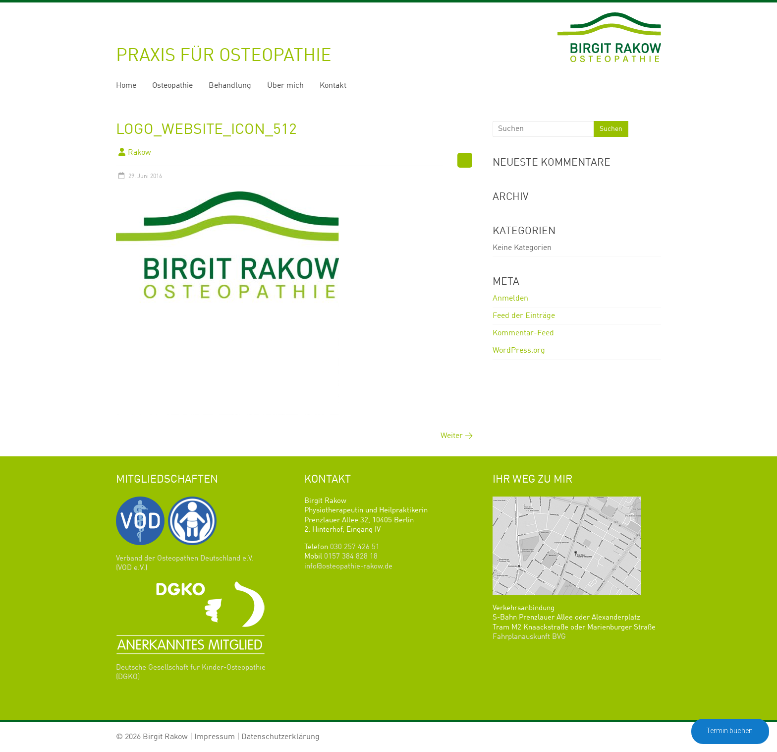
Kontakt (333, 86)
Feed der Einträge (524, 316)
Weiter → (457, 436)
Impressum (214, 737)
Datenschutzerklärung (280, 737)
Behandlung (230, 86)
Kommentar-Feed (523, 333)
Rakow (139, 153)
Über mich (285, 86)
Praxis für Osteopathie (224, 56)
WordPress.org (519, 351)
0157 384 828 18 (351, 557)
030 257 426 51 (355, 547)
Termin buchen (730, 731)
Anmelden (510, 299)
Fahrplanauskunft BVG (529, 637)
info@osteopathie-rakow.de (348, 566)
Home (126, 86)
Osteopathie (172, 86)
